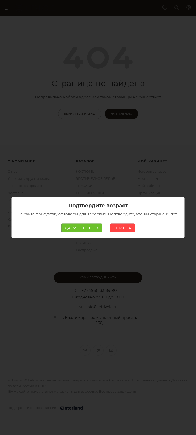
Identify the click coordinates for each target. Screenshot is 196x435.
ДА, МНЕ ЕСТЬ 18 (81, 227)
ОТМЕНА (122, 227)
